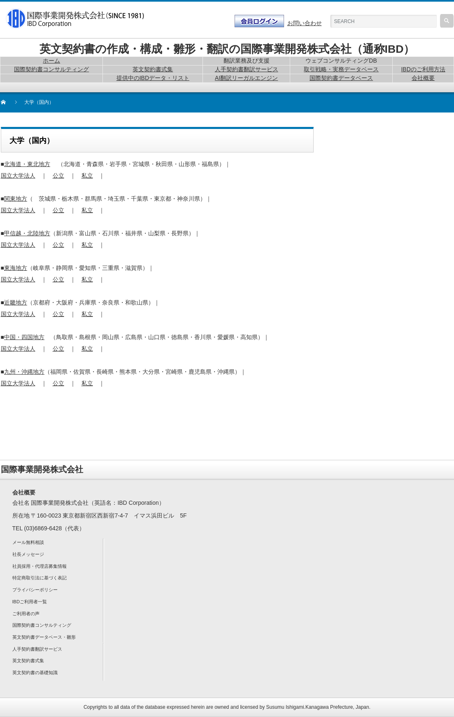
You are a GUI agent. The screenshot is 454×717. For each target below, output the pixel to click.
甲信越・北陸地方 (27, 233)
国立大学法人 (18, 175)
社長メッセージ (28, 554)
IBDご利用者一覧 (29, 601)
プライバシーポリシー (35, 589)
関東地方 (15, 198)
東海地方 (15, 268)
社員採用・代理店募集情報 (39, 566)
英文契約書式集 (28, 660)
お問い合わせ (304, 23)
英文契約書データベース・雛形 (44, 637)
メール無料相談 (28, 542)
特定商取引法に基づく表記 (39, 577)
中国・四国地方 (24, 337)
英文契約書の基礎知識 (35, 672)
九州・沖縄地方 (24, 371)
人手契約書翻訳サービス (37, 649)
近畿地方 (15, 302)
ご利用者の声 (26, 613)
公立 (58, 175)
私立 (87, 175)
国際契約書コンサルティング (41, 625)
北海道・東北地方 (27, 164)
